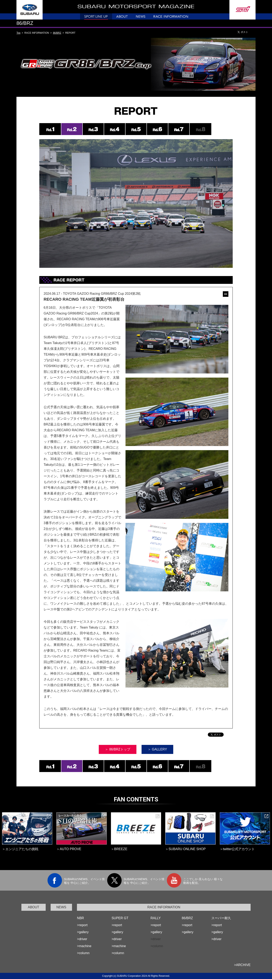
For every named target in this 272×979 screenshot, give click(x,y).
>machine (84, 946)
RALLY (155, 918)
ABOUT (33, 907)
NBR (80, 918)
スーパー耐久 (221, 918)
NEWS (61, 907)
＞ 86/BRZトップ (117, 749)
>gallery (82, 932)
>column (83, 953)
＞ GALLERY (157, 749)
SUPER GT (120, 918)
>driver (82, 939)
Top (18, 32)
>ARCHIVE (242, 965)
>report (82, 925)
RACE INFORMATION (163, 907)
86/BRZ (57, 32)
